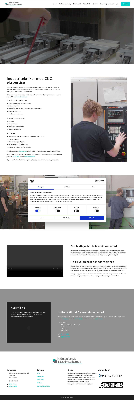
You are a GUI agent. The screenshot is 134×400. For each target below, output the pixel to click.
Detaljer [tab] (67, 187)
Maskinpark (40, 376)
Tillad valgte (67, 218)
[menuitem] (54, 4)
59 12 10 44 (16, 156)
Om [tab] (93, 187)
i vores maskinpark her (20, 97)
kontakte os (65, 319)
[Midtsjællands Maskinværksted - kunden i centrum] (13, 4)
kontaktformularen (29, 156)
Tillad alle (92, 218)
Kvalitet (39, 383)
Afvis (42, 218)
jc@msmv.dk (23, 151)
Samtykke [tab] (41, 187)
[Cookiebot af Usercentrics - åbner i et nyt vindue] (96, 181)
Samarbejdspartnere (43, 386)
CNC (38, 373)
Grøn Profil (40, 379)
